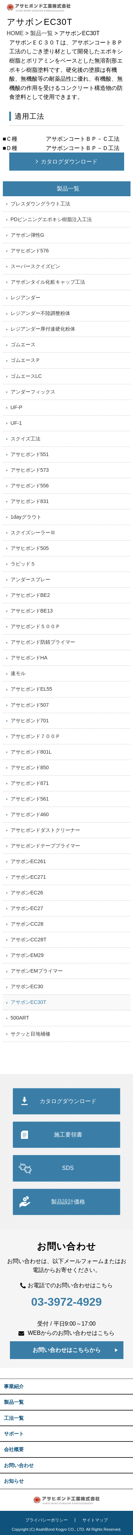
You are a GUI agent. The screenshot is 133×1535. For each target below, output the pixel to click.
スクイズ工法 (25, 439)
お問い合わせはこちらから (67, 1350)
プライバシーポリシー (46, 1520)
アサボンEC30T (28, 1002)
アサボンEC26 (27, 892)
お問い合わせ (19, 1465)
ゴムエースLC (26, 376)
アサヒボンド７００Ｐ (35, 736)
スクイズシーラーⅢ (33, 532)
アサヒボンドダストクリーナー (45, 830)
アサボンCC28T (29, 939)
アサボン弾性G (27, 235)
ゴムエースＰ (25, 360)
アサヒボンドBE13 (32, 611)
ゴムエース (23, 344)
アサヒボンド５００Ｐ (35, 626)
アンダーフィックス (33, 392)
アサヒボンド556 (30, 485)
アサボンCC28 (27, 924)
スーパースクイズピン (35, 266)
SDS (68, 1168)
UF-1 (16, 423)
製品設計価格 (68, 1202)
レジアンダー (25, 297)
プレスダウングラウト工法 (40, 204)
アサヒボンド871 (30, 783)
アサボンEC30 (27, 986)
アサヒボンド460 (30, 814)
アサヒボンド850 (30, 767)
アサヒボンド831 (30, 501)
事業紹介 (14, 1386)
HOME (15, 33)
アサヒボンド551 (30, 454)
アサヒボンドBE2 (30, 595)
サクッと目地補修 (30, 1034)
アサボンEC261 (28, 861)
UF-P (17, 407)
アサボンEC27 (27, 908)
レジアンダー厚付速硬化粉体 (43, 329)
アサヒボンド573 (30, 470)
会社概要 (14, 1449)
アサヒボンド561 (30, 799)
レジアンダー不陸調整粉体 (40, 313)
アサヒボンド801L (31, 752)
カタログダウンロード (69, 162)
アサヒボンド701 (30, 720)
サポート (14, 1434)
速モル (18, 673)
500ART (20, 1018)
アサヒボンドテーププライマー (45, 846)
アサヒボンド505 (30, 548)
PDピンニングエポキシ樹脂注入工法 (51, 219)
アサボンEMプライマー (37, 971)
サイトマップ (95, 1520)
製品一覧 (41, 33)
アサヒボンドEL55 (31, 689)
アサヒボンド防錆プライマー (43, 642)
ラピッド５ (23, 564)
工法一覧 (14, 1418)
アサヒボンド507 (30, 705)
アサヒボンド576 (30, 250)
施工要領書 (68, 1135)
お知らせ (14, 1481)
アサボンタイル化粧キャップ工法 (48, 282)
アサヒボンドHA (29, 657)
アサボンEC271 (28, 877)
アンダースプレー (30, 579)
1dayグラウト (26, 517)
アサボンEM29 (27, 955)
